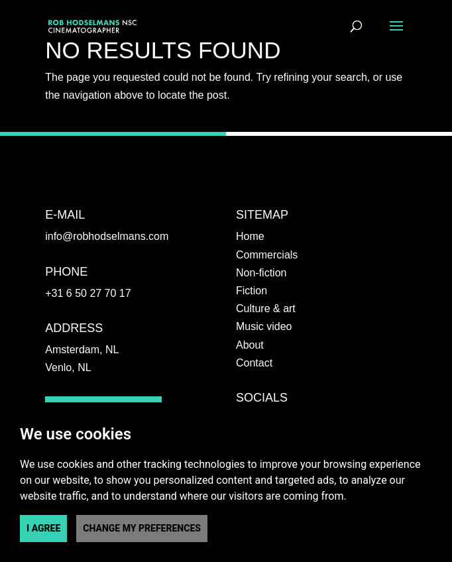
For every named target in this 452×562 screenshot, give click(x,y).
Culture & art (266, 308)
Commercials (267, 254)
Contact (254, 362)
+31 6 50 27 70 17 (88, 293)
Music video (264, 326)
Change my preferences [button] (142, 528)
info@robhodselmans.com (106, 236)
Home (250, 236)
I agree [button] (43, 528)
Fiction (251, 290)
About (250, 345)
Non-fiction (261, 272)
